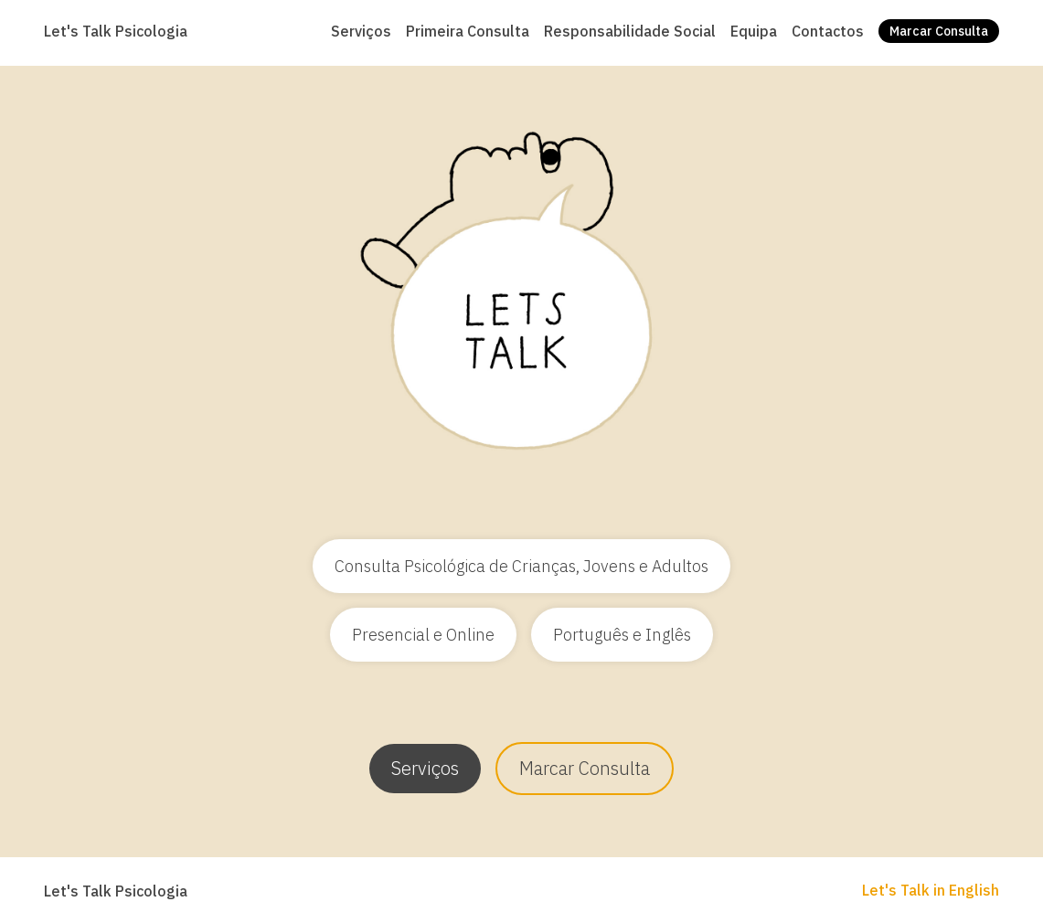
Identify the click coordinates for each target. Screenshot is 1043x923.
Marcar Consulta (584, 768)
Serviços (425, 768)
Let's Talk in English (930, 890)
